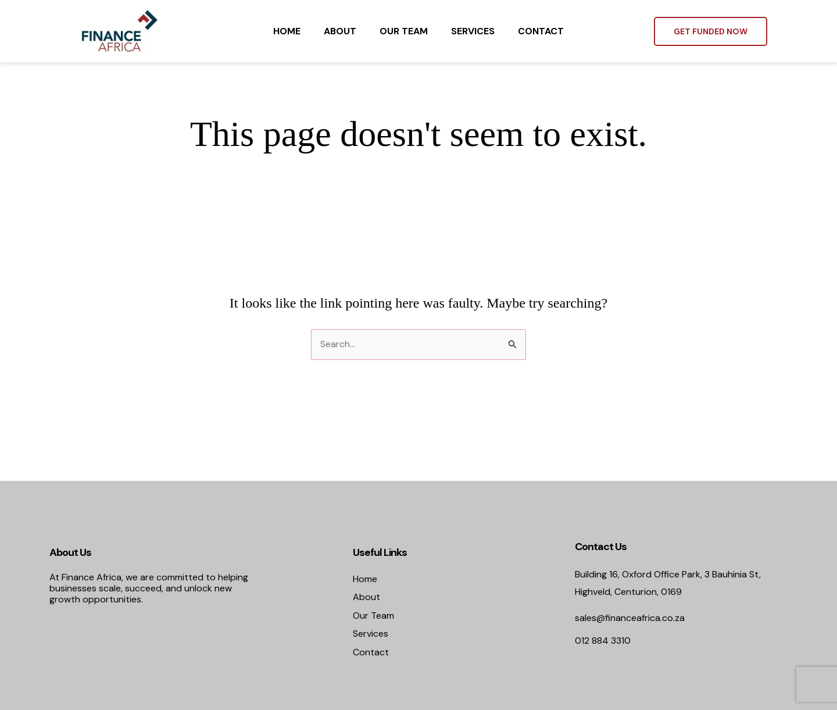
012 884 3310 (603, 640)
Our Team (404, 31)
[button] (710, 31)
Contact (541, 31)
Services (473, 31)
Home (287, 31)
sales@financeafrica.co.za (630, 618)
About (340, 31)
